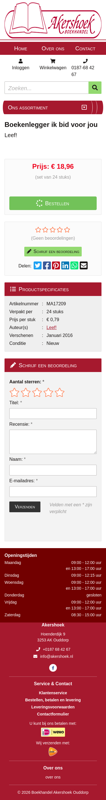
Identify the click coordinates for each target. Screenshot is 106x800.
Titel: (14, 402)
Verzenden (25, 506)
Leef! (52, 327)
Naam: (16, 459)
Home (20, 48)
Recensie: (19, 424)
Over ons (53, 48)
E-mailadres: (22, 480)
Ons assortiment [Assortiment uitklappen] (28, 107)
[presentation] (45, 528)
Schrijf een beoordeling (53, 251)
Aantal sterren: (25, 381)
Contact (85, 48)
